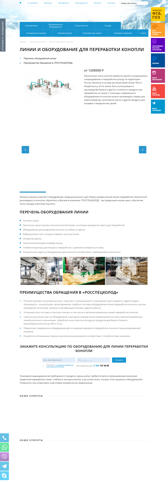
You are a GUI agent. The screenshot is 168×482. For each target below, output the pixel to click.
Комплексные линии (72, 33)
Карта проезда (71, 19)
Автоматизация (36, 33)
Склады (108, 25)
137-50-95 (127, 11)
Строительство (81, 25)
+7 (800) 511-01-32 (127, 14)
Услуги (141, 33)
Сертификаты (63, 3)
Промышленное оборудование (55, 25)
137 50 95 (101, 364)
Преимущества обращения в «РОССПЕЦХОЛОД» (48, 62)
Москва (66, 11)
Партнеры (48, 3)
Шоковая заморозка (114, 33)
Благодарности (81, 3)
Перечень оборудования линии (40, 58)
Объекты (97, 3)
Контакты (111, 3)
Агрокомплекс (31, 25)
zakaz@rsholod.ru (131, 18)
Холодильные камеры (135, 25)
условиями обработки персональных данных (59, 365)
